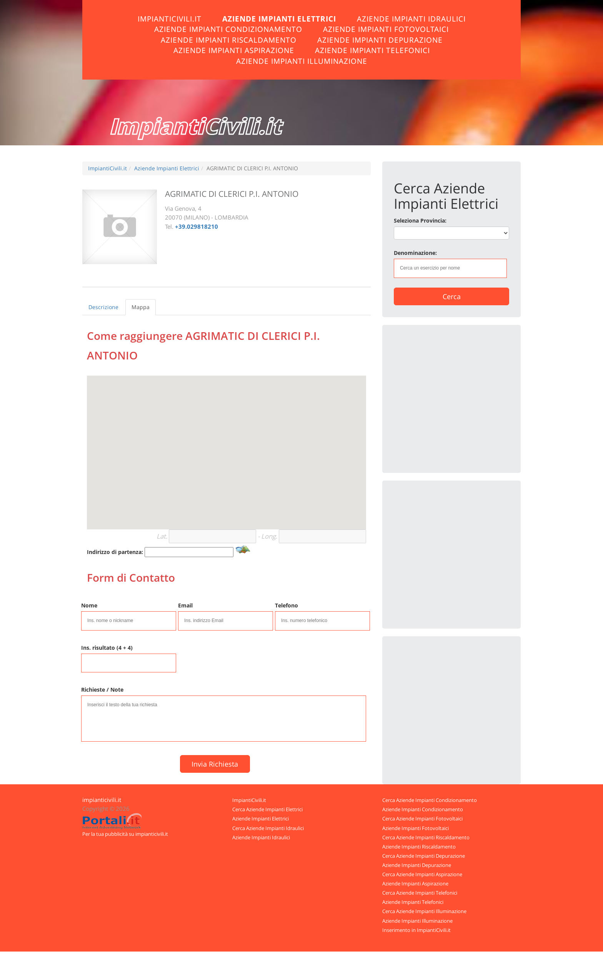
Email (185, 605)
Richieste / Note (102, 689)
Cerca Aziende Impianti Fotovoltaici (422, 818)
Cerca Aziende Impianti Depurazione (423, 855)
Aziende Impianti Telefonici (372, 50)
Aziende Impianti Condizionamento (228, 29)
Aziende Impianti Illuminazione (301, 61)
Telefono (286, 605)
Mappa (141, 307)
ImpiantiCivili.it (170, 18)
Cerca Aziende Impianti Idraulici (268, 828)
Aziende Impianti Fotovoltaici (386, 29)
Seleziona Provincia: (420, 220)
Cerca (452, 296)
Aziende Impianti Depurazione (380, 40)
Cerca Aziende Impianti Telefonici (419, 892)
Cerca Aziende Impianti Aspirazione (422, 874)
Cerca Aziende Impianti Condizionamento (429, 800)
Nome (89, 605)
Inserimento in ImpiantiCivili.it (416, 930)
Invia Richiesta (215, 764)
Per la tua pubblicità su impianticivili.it (125, 833)
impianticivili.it (101, 800)
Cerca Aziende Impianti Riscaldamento (426, 837)
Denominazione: (415, 252)
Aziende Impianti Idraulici (411, 18)
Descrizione (103, 307)
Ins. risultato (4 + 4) (107, 647)
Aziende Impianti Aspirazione (233, 50)
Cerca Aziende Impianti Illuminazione (424, 911)
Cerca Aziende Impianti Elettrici (267, 809)
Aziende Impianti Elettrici (279, 18)
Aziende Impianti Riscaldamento (229, 40)
